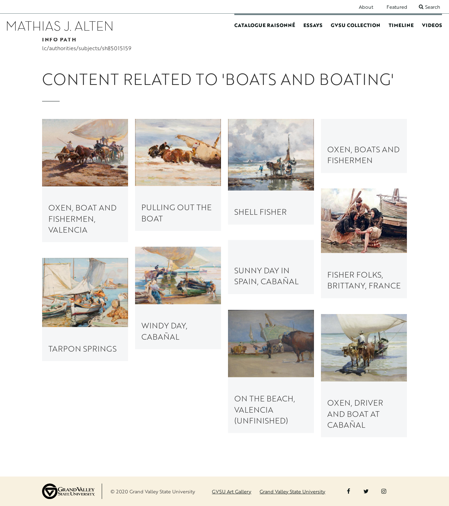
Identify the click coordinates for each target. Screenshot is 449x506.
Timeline (401, 25)
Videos (432, 25)
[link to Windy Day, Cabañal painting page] (178, 298)
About (366, 7)
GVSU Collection (355, 25)
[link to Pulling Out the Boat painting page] (178, 175)
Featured (397, 7)
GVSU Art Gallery (231, 491)
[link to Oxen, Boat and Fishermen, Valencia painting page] (85, 180)
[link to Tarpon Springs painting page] (85, 309)
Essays (312, 25)
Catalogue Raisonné (264, 25)
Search (432, 7)
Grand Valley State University (292, 491)
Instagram (383, 491)
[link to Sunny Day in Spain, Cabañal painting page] (271, 267)
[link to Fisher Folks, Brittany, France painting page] (364, 243)
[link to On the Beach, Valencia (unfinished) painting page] (271, 371)
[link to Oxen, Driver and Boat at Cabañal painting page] (364, 375)
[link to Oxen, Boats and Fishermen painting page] (364, 146)
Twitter (366, 491)
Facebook (348, 491)
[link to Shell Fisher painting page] (271, 171)
